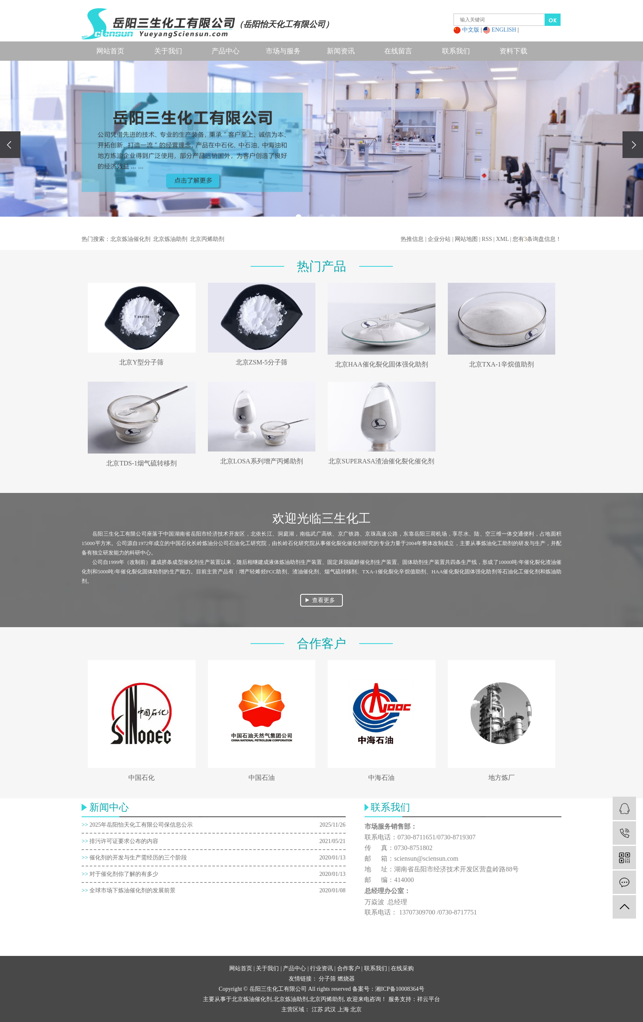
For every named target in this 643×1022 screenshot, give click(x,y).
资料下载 (513, 51)
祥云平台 (428, 999)
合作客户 (348, 968)
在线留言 (398, 51)
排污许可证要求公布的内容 (120, 841)
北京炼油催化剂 (130, 239)
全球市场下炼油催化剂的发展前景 (129, 890)
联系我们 (456, 51)
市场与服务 (283, 51)
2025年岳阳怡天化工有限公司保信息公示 (137, 825)
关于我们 (168, 51)
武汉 (330, 1009)
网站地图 (466, 239)
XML (502, 239)
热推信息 (412, 239)
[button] (298, 217)
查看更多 (323, 600)
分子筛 (328, 979)
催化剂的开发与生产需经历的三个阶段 (134, 858)
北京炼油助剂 (170, 239)
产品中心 (225, 51)
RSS (487, 239)
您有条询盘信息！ (537, 239)
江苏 (317, 1009)
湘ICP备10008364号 (399, 989)
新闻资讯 (341, 51)
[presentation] (10, 144)
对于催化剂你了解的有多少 (120, 874)
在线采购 (402, 968)
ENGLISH (504, 30)
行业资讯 (321, 968)
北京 (356, 1009)
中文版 (470, 30)
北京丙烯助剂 (207, 239)
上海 (343, 1009)
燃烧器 (346, 979)
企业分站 (439, 239)
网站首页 (110, 51)
